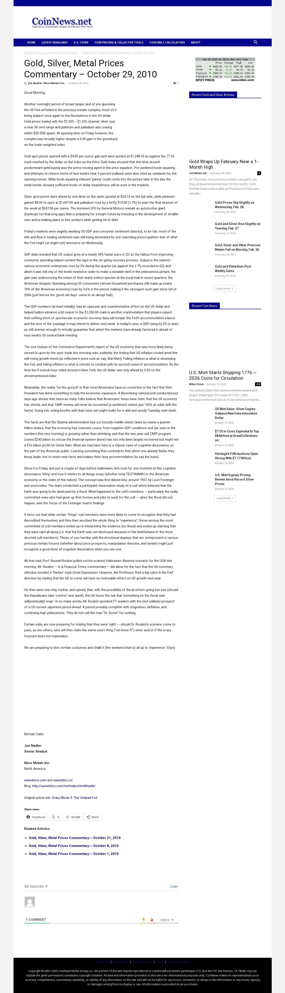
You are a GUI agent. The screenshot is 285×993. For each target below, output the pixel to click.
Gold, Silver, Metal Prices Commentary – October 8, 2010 (74, 846)
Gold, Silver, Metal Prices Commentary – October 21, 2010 (75, 838)
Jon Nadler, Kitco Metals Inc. (46, 83)
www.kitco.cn (63, 780)
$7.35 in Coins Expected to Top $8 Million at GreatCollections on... (237, 436)
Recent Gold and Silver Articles (213, 95)
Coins (159, 962)
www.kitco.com (35, 780)
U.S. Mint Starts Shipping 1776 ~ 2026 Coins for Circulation (222, 375)
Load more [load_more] (225, 288)
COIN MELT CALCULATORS (167, 42)
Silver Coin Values (179, 962)
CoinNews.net (198, 173)
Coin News (102, 962)
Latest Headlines (54, 42)
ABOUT (195, 42)
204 (258, 384)
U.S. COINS (81, 42)
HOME (31, 42)
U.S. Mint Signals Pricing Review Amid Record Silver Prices (234, 479)
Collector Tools (142, 962)
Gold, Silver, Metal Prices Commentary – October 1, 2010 (74, 854)
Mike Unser (196, 384)
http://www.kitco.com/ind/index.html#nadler (64, 786)
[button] (255, 43)
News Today (121, 962)
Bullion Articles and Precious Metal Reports (51, 53)
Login (174, 886)
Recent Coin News (204, 306)
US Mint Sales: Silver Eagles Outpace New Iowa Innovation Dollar (236, 413)
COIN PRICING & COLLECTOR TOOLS (118, 42)
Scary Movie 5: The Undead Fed (74, 798)
